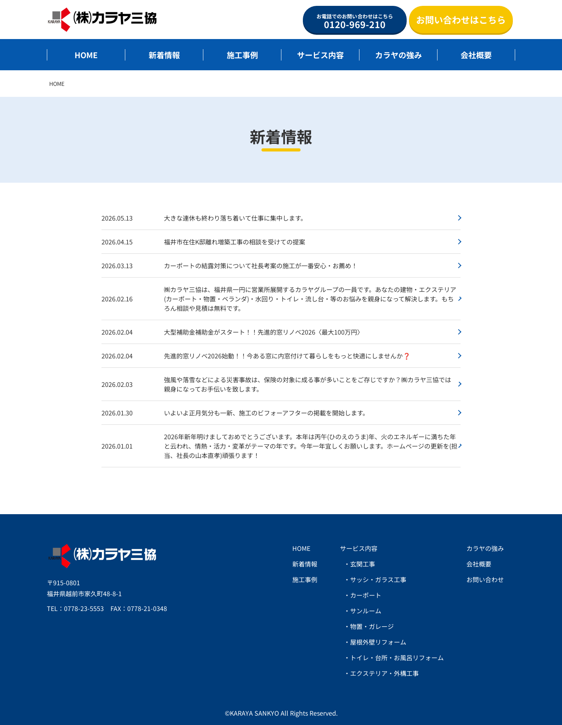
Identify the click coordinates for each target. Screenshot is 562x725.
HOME (86, 55)
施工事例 (242, 55)
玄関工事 (362, 563)
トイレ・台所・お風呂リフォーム (397, 657)
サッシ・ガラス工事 (378, 579)
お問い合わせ (485, 579)
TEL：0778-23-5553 (75, 608)
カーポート (365, 595)
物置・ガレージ (372, 626)
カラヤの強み (398, 55)
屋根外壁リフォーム (378, 642)
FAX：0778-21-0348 (138, 608)
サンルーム (365, 610)
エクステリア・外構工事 (384, 673)
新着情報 (164, 55)
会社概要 (476, 55)
